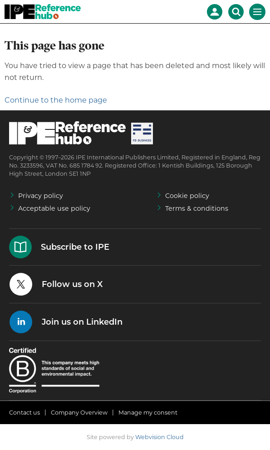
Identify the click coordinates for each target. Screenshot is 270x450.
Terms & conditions (196, 208)
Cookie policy (187, 196)
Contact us (24, 412)
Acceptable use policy (54, 208)
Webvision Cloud (159, 437)
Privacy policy (40, 196)
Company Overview (79, 412)
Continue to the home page (56, 100)
